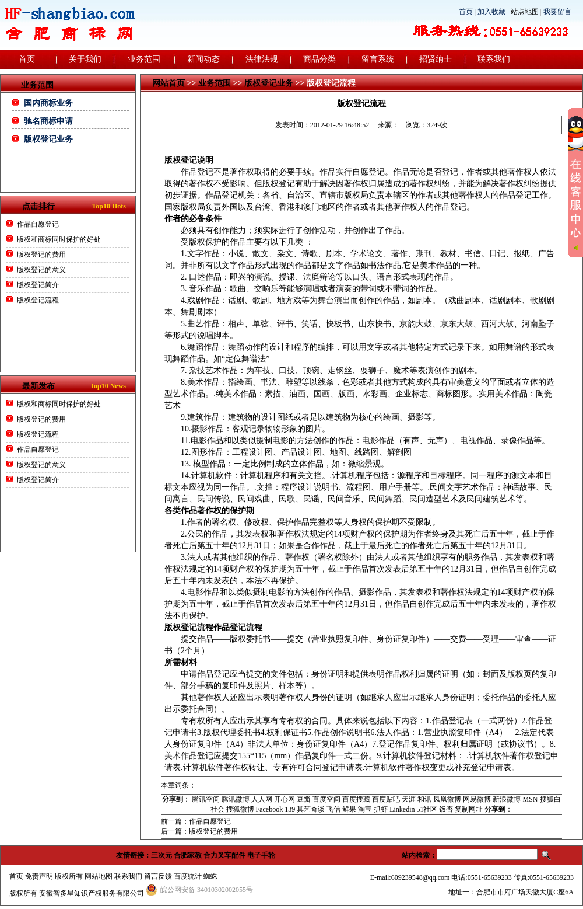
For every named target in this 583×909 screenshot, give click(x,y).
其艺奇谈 (311, 809)
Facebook (269, 809)
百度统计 (188, 876)
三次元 (161, 855)
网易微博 (477, 799)
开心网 (284, 799)
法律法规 (261, 59)
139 (290, 809)
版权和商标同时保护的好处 (59, 239)
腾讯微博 (236, 799)
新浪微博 (507, 799)
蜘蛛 (210, 876)
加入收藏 (491, 12)
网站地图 (99, 876)
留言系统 (377, 59)
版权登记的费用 (41, 254)
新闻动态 (203, 59)
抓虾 (381, 809)
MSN (530, 799)
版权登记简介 (38, 285)
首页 (466, 12)
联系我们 (493, 59)
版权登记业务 (48, 139)
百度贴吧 (386, 799)
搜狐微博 (240, 809)
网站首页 (168, 83)
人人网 (261, 799)
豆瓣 (304, 799)
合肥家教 (188, 855)
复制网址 (469, 809)
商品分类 (319, 59)
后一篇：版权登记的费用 (199, 831)
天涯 (409, 799)
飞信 (333, 809)
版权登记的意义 (41, 270)
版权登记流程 (38, 300)
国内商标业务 (48, 103)
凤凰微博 (447, 799)
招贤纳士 (435, 59)
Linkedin (402, 809)
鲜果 (349, 809)
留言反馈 (158, 876)
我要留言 (557, 12)
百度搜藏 (356, 799)
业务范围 (144, 59)
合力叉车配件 (224, 855)
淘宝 (365, 809)
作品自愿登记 (38, 224)
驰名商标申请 (48, 121)
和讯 (424, 799)
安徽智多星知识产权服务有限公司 (91, 893)
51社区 (426, 809)
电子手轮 (261, 855)
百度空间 (326, 799)
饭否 (446, 809)
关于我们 (85, 59)
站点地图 (525, 12)
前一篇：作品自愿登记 (196, 821)
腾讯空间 (206, 799)
